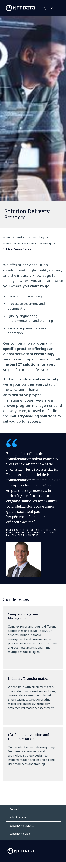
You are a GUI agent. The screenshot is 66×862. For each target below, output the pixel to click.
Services (21, 237)
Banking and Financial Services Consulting (27, 243)
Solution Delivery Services (18, 249)
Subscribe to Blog (20, 833)
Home (6, 237)
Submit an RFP (18, 817)
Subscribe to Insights (22, 825)
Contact (14, 809)
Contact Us (51, 8)
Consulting (38, 237)
